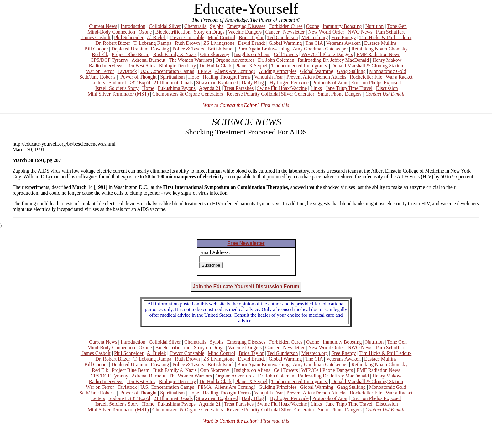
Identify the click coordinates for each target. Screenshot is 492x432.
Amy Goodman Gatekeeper (320, 48)
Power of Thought (138, 77)
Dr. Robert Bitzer (112, 43)
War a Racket (399, 77)
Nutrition (374, 26)
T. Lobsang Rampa (152, 43)
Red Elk (100, 54)
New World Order (326, 31)
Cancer (272, 31)
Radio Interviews (106, 65)
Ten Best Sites (141, 65)
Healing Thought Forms (226, 77)
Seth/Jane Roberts (97, 77)
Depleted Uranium (130, 48)
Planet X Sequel (251, 65)
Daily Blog (253, 82)
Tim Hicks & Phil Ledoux (385, 37)
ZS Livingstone (218, 43)
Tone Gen (396, 26)
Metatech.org (314, 37)
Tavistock (127, 71)
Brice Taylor (251, 37)
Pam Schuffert (390, 31)
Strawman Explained (217, 82)
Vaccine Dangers (245, 31)
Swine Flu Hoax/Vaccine (282, 88)
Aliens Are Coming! (235, 71)
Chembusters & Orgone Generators (187, 93)
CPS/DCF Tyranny (109, 60)
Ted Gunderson (282, 37)
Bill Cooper (96, 48)
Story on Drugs (209, 31)
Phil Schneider (129, 37)
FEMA (205, 71)
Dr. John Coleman (275, 60)
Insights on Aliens (252, 54)
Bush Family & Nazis (174, 54)
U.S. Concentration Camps (167, 71)
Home (148, 88)
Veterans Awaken (343, 43)
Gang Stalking (351, 71)
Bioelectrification (172, 31)
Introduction (133, 26)
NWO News (360, 31)
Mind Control (221, 37)
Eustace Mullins (380, 43)
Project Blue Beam (130, 54)
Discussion (387, 88)
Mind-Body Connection (111, 31)
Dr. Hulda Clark (216, 65)
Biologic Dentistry (177, 65)
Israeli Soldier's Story (117, 88)
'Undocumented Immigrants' (299, 65)
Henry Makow (387, 60)
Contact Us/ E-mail (384, 93)
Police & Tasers (188, 48)
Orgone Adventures (234, 60)
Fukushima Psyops (177, 88)
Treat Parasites (239, 88)
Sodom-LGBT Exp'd (129, 82)
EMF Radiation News (378, 54)
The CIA (314, 43)
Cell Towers (286, 54)
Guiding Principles (277, 71)
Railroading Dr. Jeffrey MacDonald (333, 60)
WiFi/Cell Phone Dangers (327, 54)
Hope (193, 77)
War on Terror (100, 71)
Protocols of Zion (329, 82)
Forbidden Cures (285, 26)
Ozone (312, 26)
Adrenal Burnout (148, 60)
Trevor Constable (187, 37)
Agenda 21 (210, 88)
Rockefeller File (366, 77)
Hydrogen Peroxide (289, 82)
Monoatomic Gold (387, 71)
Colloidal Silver (165, 26)
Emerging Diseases (246, 26)
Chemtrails (195, 26)
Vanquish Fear (268, 77)
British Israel (220, 48)
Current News (103, 26)
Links (316, 88)
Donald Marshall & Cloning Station (367, 65)
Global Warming (284, 43)
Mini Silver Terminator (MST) (118, 93)
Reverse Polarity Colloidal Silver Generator (270, 93)
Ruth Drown (187, 43)
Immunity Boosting (342, 26)
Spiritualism (172, 77)
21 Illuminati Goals (173, 82)
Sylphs (217, 26)
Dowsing (160, 48)
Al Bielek (156, 37)
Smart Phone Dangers (340, 93)
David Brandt (251, 43)
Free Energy (343, 37)
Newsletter (294, 31)
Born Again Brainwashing (263, 48)
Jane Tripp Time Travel (349, 88)
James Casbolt (96, 37)
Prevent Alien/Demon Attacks (316, 77)
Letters (98, 82)
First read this (274, 105)
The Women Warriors (190, 60)
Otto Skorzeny (214, 54)
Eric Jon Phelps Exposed (376, 82)
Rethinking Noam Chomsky (379, 48)
